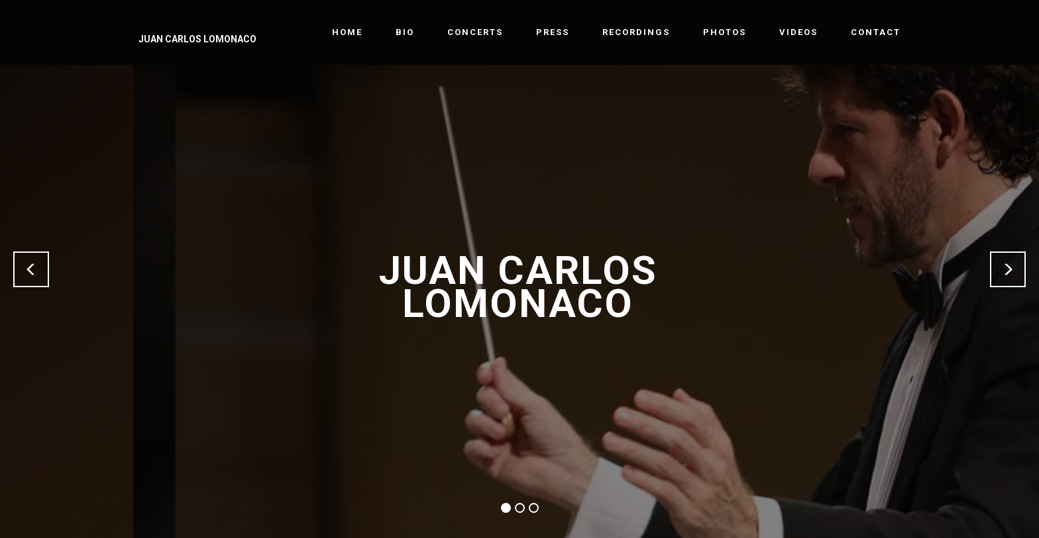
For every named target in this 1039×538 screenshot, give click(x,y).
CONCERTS (475, 32)
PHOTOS (724, 32)
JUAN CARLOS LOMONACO (197, 39)
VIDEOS (798, 32)
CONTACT (876, 32)
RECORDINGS (636, 32)
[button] (31, 269)
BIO (405, 32)
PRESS (552, 32)
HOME (347, 32)
